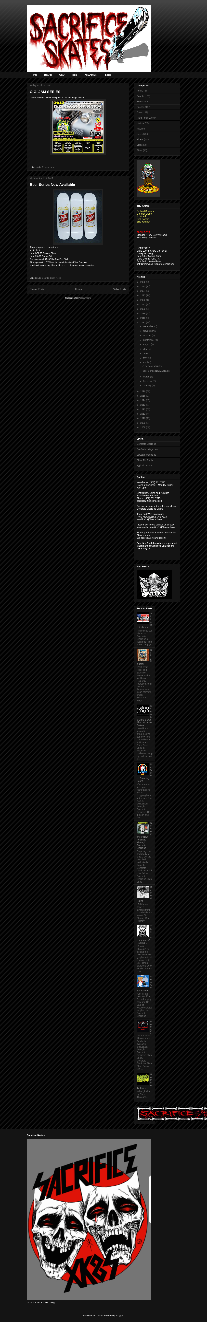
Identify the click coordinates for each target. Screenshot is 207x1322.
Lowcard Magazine (146, 454)
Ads (39, 167)
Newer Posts (37, 289)
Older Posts (119, 289)
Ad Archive (91, 75)
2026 (143, 282)
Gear (62, 75)
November (148, 331)
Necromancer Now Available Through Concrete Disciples (144, 835)
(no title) (151, 1027)
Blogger (119, 1315)
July (145, 349)
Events (45, 167)
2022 (143, 300)
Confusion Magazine (147, 449)
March (146, 376)
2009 (143, 423)
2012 (143, 409)
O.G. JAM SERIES (45, 92)
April (145, 362)
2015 (143, 395)
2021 (143, 304)
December (148, 326)
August (147, 344)
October (147, 335)
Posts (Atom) (84, 298)
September (149, 340)
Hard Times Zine (145, 117)
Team (75, 75)
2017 (143, 322)
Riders (140, 139)
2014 (143, 400)
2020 (143, 309)
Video (140, 145)
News (52, 167)
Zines (139, 150)
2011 (143, 413)
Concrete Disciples (146, 444)
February (148, 381)
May (145, 358)
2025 (143, 286)
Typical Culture (144, 465)
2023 (143, 295)
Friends (140, 107)
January (147, 385)
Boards (48, 75)
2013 (143, 405)
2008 (143, 427)
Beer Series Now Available (52, 185)
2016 (143, 391)
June (146, 353)
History (140, 123)
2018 (143, 318)
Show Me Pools (145, 460)
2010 (143, 418)
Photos (107, 75)
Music (140, 128)
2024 (143, 291)
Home (34, 75)
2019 (143, 313)
